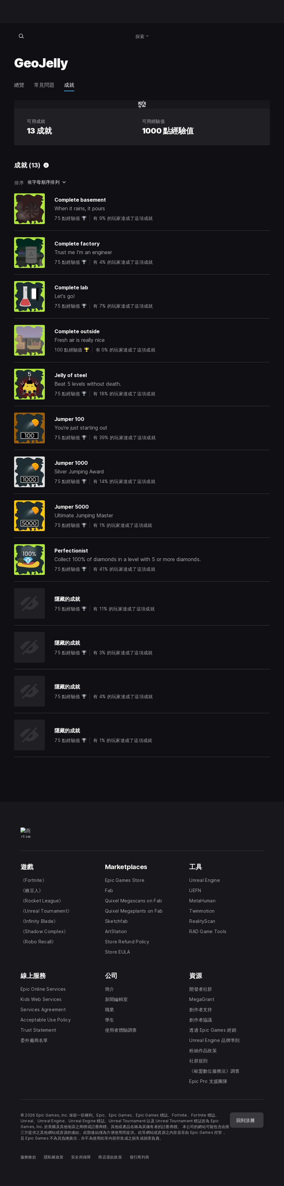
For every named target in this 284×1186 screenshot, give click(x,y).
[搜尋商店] (21, 35)
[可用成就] (46, 165)
